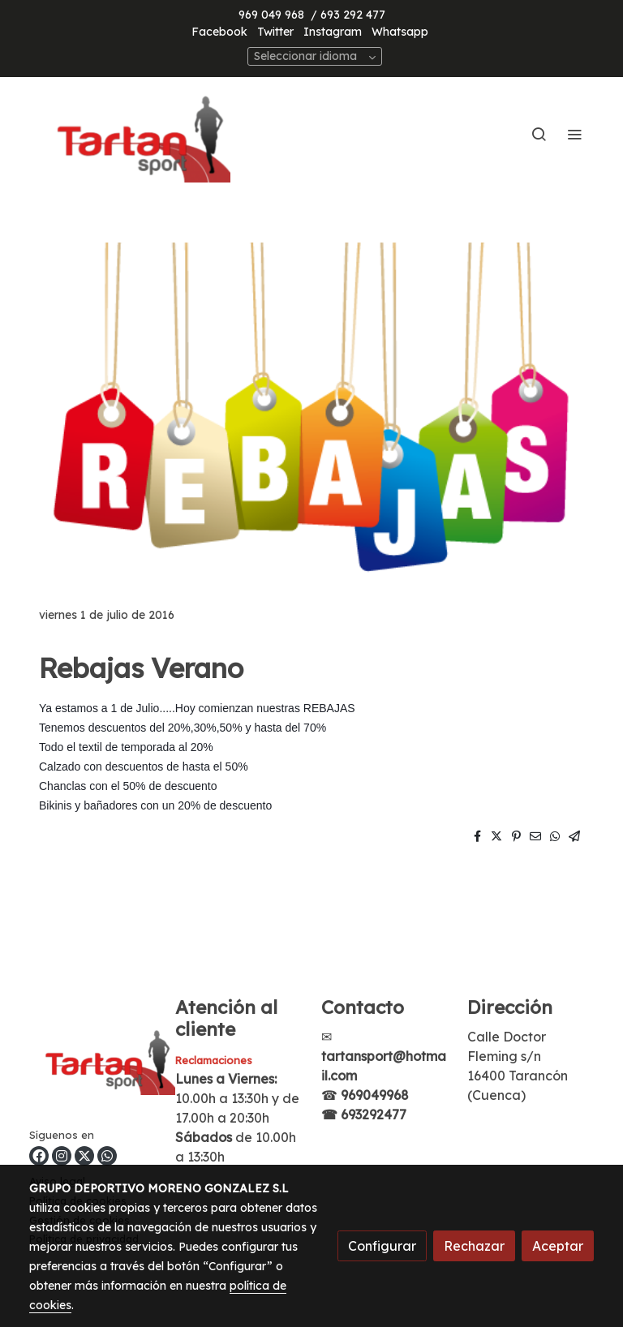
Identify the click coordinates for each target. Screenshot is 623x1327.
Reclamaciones (213, 1060)
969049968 (375, 1095)
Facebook (219, 31)
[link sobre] (92, 1061)
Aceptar (557, 1246)
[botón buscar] (538, 134)
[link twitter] (84, 1156)
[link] (133, 134)
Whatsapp (400, 31)
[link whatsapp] (107, 1156)
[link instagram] (62, 1156)
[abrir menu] (574, 134)
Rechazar (474, 1246)
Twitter (275, 31)
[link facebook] (39, 1156)
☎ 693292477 (363, 1114)
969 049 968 (271, 14)
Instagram (332, 31)
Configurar (382, 1246)
